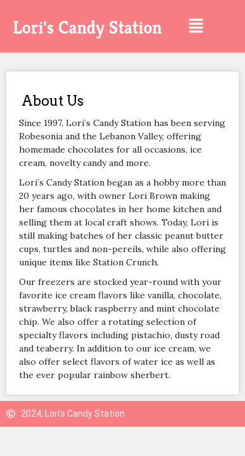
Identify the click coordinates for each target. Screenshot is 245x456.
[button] (195, 26)
